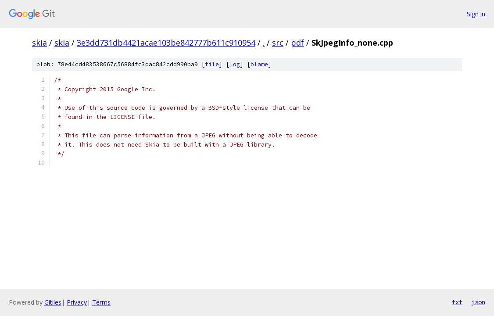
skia (39, 42)
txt (457, 302)
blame (259, 64)
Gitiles (52, 302)
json (478, 302)
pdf (297, 42)
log (234, 64)
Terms (101, 302)
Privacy (77, 302)
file (212, 64)
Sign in (476, 14)
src (277, 42)
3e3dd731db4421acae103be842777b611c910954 (166, 42)
